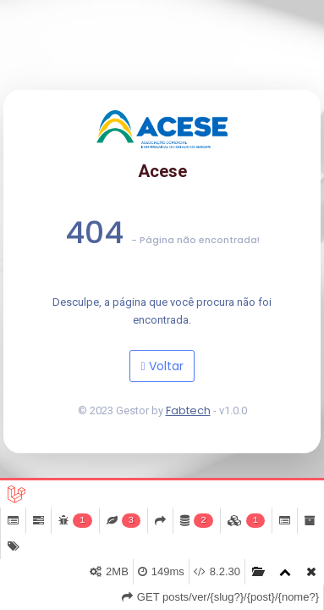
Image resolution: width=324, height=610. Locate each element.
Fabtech (188, 410)
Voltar (161, 366)
